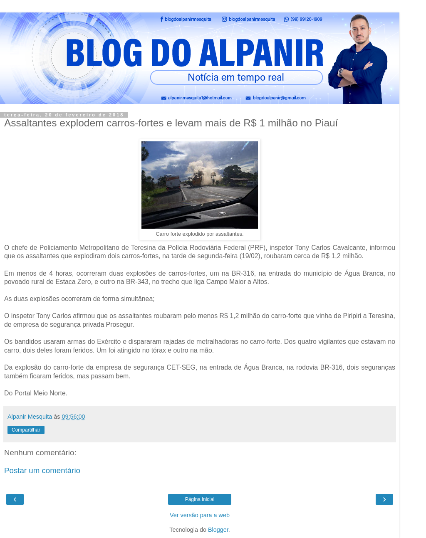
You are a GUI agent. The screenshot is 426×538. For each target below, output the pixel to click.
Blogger (218, 529)
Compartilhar (26, 430)
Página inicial (200, 499)
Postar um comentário (42, 470)
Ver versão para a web (200, 515)
